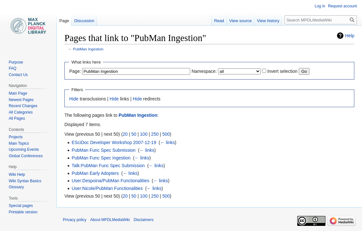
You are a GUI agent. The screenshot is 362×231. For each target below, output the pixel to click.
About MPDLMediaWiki (110, 220)
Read (219, 20)
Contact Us (18, 75)
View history (268, 20)
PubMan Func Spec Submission (103, 150)
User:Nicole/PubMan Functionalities (107, 188)
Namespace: (204, 71)
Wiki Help (17, 174)
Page (64, 20)
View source (240, 20)
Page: (75, 71)
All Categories (21, 112)
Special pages (21, 205)
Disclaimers (144, 220)
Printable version (23, 212)
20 (125, 134)
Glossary (16, 187)
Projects (15, 137)
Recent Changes (23, 106)
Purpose (16, 62)
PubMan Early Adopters (95, 173)
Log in (320, 6)
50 (134, 134)
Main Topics (19, 143)
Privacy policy (74, 220)
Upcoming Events (24, 149)
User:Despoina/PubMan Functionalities (110, 180)
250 (154, 134)
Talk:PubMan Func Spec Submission (108, 165)
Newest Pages (21, 100)
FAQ (12, 68)
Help (349, 35)
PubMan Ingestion (88, 49)
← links (167, 142)
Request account (342, 6)
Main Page (18, 93)
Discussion (84, 20)
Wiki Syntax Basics (25, 181)
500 (166, 134)
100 (143, 134)
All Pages (17, 118)
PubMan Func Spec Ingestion (101, 157)
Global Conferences (26, 156)
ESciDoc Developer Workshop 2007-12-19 (114, 142)
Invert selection (282, 71)
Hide (74, 98)
